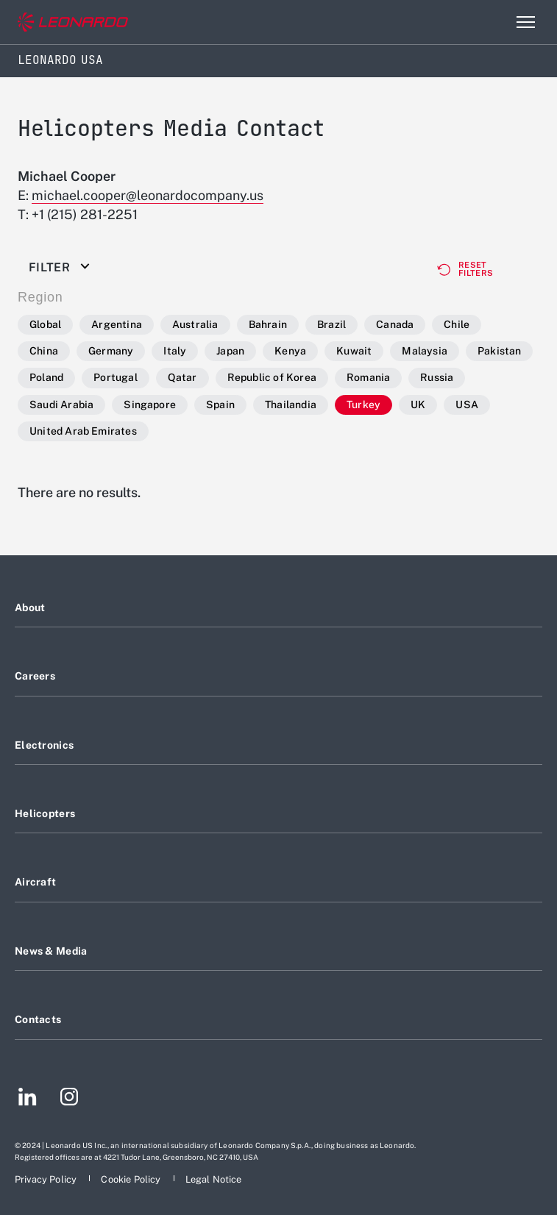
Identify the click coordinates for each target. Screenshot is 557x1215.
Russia (436, 377)
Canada (395, 324)
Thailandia (290, 404)
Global (45, 324)
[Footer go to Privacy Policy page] (47, 1179)
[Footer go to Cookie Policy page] (132, 1179)
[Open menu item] (525, 22)
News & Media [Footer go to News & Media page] (51, 951)
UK (418, 404)
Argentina (116, 324)
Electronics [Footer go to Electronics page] (44, 745)
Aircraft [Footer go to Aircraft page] (35, 882)
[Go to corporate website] (73, 22)
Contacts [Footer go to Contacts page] (38, 1019)
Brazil (331, 324)
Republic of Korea (271, 377)
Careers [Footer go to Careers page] (35, 676)
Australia (195, 324)
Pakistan (500, 351)
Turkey (363, 404)
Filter (49, 268)
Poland (46, 377)
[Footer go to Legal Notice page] (213, 1179)
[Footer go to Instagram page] (69, 1099)
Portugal (115, 377)
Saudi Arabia (61, 404)
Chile (456, 324)
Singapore (150, 404)
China (43, 351)
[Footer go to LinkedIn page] (27, 1099)
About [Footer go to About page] (30, 607)
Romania (368, 377)
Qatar (182, 377)
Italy (174, 351)
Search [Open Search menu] (494, 22)
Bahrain (268, 324)
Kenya (290, 351)
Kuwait (354, 351)
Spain (220, 404)
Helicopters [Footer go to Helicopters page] (45, 813)
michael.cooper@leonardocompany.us (147, 195)
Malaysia (424, 351)
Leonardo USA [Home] (60, 60)
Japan (230, 351)
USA (466, 404)
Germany (110, 351)
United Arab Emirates (83, 431)
